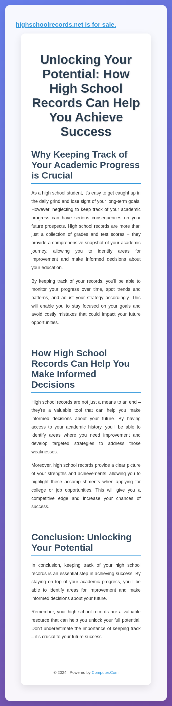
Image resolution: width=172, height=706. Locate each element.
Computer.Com (105, 672)
